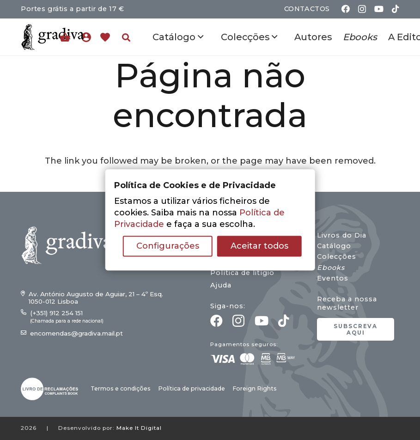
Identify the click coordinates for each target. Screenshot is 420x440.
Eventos (332, 278)
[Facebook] (345, 9)
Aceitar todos (259, 246)
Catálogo (334, 246)
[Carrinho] (65, 37)
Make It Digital (139, 428)
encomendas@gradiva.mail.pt (76, 333)
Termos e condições (121, 388)
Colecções (336, 256)
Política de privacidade (191, 388)
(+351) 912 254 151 (56, 313)
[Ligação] (88, 37)
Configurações (167, 246)
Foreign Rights (254, 388)
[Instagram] (362, 9)
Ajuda (220, 285)
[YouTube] (378, 9)
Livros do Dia (341, 235)
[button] (126, 37)
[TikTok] (395, 9)
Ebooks (331, 267)
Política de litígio (242, 273)
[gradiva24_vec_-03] (49, 389)
